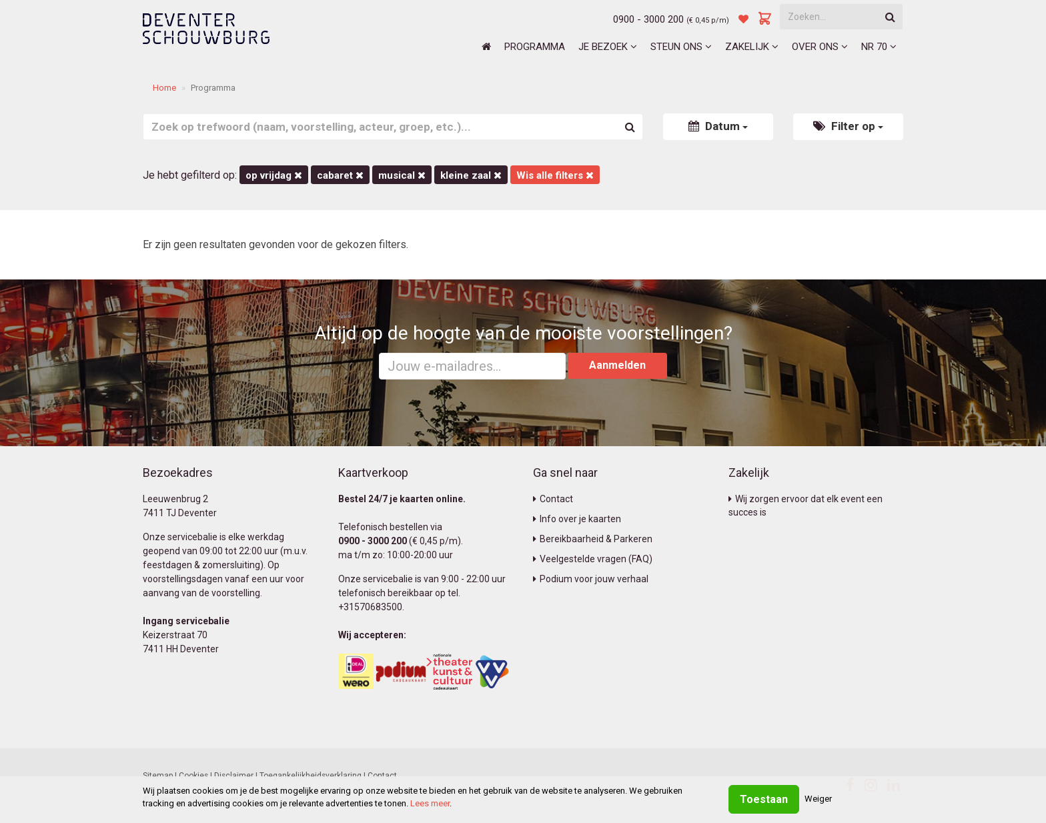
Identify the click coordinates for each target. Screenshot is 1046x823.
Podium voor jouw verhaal (590, 579)
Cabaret (340, 175)
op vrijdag (273, 175)
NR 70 (879, 47)
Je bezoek (607, 47)
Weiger (818, 799)
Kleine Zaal (471, 175)
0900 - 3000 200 (648, 19)
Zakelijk (751, 47)
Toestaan (764, 799)
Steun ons (681, 47)
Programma (534, 47)
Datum (718, 126)
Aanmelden (617, 365)
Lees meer (430, 803)
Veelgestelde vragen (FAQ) (592, 559)
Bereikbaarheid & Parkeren (592, 539)
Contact (553, 499)
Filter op (848, 126)
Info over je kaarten (577, 519)
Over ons (820, 47)
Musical (402, 175)
